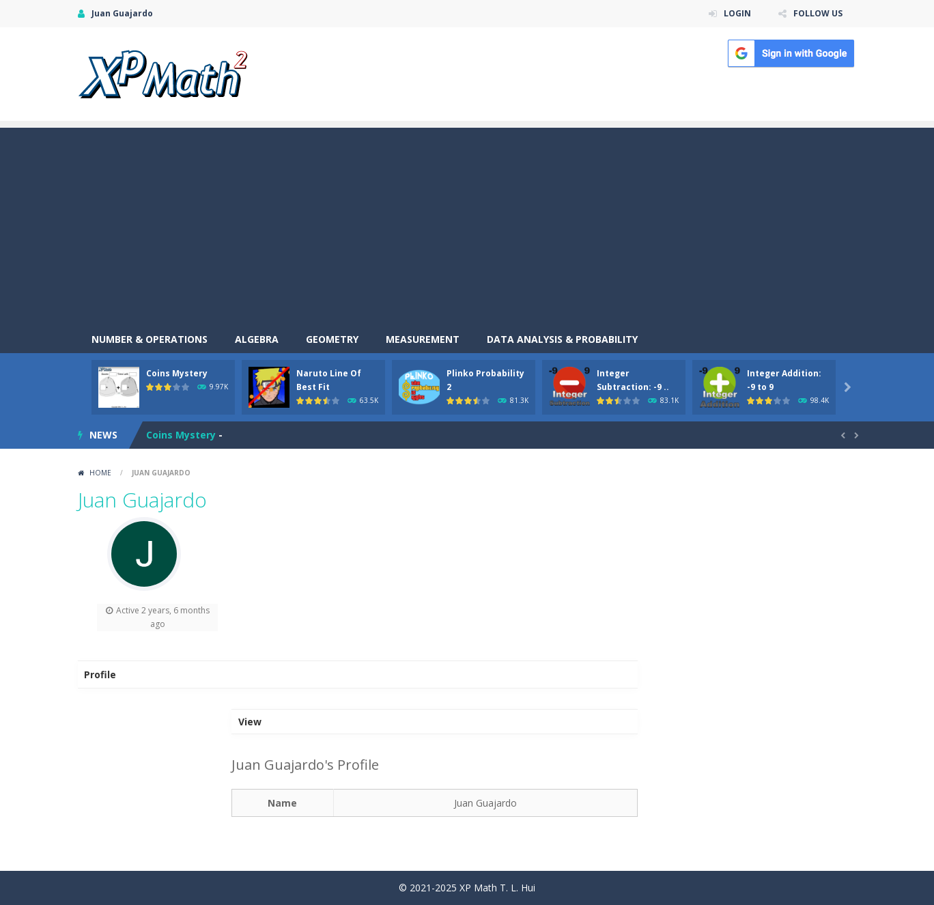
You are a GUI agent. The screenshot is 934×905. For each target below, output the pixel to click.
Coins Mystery (177, 373)
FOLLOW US (818, 13)
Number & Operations (149, 339)
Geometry (332, 339)
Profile (100, 674)
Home (100, 472)
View (249, 721)
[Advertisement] (467, 223)
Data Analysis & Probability (562, 339)
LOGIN (737, 13)
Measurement (422, 339)
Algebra (257, 339)
